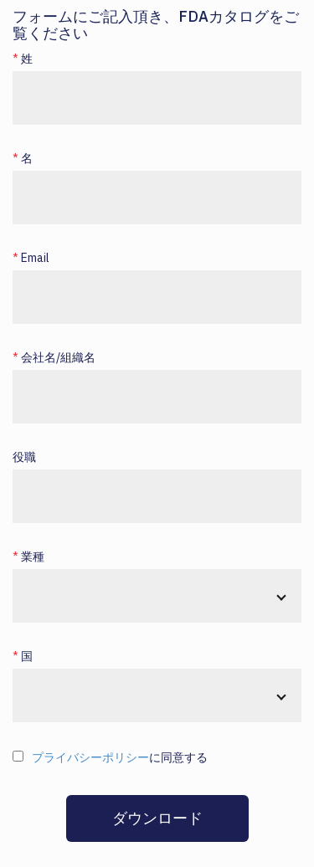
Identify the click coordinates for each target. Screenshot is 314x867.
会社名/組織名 (58, 357)
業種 (32, 556)
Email (35, 257)
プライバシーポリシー (90, 757)
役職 (24, 456)
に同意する (120, 757)
